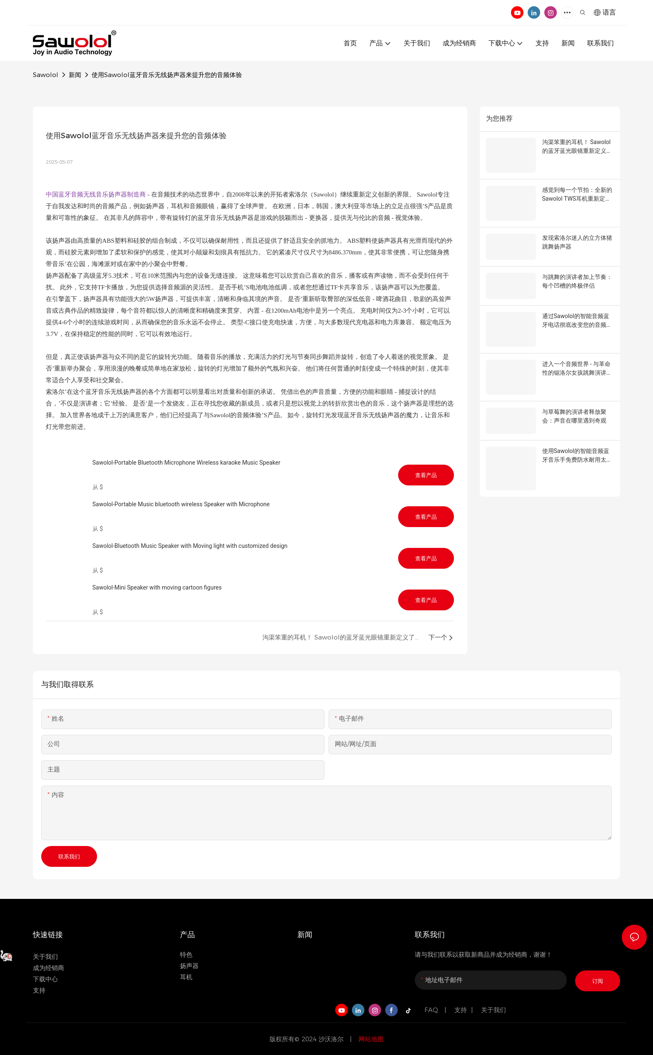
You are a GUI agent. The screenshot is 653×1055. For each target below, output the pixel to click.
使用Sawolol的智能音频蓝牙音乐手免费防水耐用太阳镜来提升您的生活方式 (577, 456)
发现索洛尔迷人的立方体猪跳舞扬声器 (577, 242)
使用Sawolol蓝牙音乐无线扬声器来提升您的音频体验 (167, 75)
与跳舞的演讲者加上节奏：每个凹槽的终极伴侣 (577, 281)
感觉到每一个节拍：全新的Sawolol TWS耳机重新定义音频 (577, 195)
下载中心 (45, 979)
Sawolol (45, 75)
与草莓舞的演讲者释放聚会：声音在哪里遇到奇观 (574, 416)
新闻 (75, 75)
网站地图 (370, 1039)
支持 (460, 1010)
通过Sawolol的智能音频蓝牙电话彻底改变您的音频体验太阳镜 (577, 321)
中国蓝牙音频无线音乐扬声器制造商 (96, 194)
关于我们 (45, 956)
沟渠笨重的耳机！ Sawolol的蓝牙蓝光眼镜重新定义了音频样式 (577, 147)
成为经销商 (48, 968)
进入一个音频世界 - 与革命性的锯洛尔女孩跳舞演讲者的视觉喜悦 (577, 369)
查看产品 (426, 475)
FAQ (432, 1010)
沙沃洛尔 (332, 1039)
